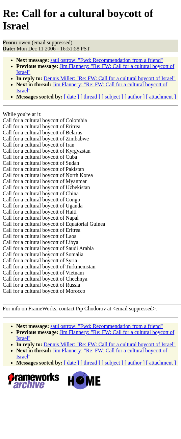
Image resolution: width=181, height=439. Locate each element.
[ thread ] (90, 97)
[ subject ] (112, 97)
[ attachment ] (161, 97)
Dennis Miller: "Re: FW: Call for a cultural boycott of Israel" (110, 78)
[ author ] (135, 97)
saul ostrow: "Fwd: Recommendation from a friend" (106, 60)
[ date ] (71, 97)
